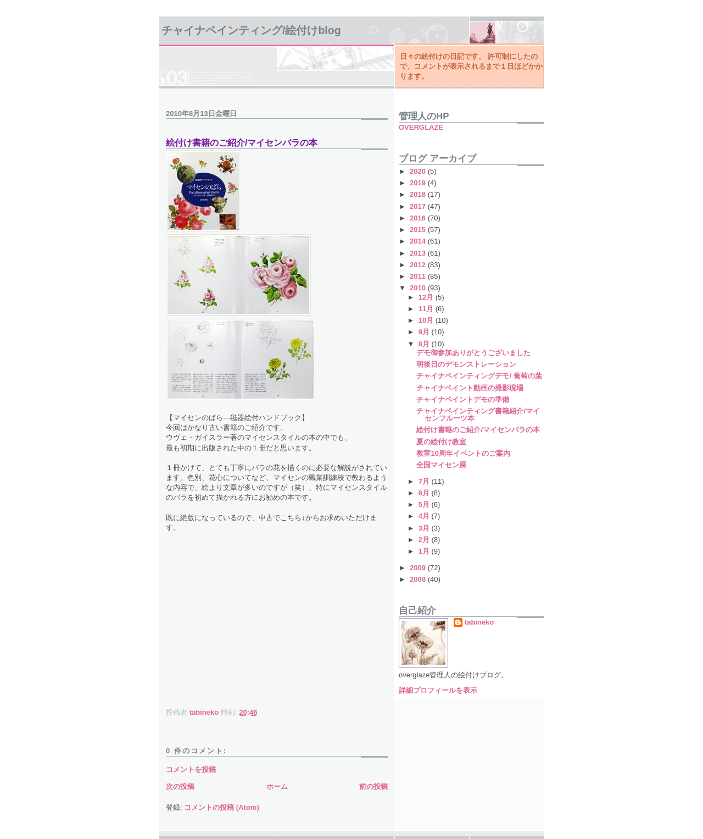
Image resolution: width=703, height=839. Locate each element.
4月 (425, 516)
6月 (425, 493)
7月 (425, 481)
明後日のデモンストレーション (466, 364)
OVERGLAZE (421, 127)
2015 (419, 229)
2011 (419, 276)
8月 (425, 344)
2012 (419, 265)
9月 (425, 332)
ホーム (277, 786)
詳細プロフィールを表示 (438, 690)
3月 (425, 528)
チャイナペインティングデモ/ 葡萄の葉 (479, 376)
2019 (419, 183)
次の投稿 (180, 786)
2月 (425, 540)
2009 (419, 568)
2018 (419, 194)
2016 (419, 218)
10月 (427, 320)
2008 (419, 579)
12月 (427, 297)
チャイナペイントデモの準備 (462, 399)
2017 (419, 206)
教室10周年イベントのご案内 (463, 453)
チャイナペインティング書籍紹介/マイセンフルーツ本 (478, 414)
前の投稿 (373, 786)
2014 (419, 241)
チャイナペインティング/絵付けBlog (251, 30)
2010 (419, 288)
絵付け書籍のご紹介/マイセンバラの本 (478, 430)
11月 (427, 309)
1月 (425, 551)
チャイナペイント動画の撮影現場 (469, 388)
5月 (425, 504)
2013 (419, 253)
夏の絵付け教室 (441, 442)
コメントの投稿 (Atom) (221, 807)
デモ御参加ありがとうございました (473, 353)
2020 (419, 171)
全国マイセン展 (441, 465)
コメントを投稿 (191, 769)
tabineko (479, 622)
